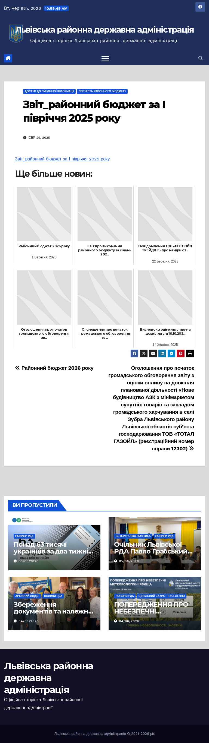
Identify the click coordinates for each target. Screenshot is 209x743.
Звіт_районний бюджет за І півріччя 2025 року (62, 159)
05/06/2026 (29, 561)
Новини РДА (24, 536)
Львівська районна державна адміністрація (104, 30)
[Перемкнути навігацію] (105, 58)
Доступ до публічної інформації (49, 91)
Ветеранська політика (133, 536)
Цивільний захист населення (162, 596)
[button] (200, 58)
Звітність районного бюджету (102, 91)
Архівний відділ (27, 596)
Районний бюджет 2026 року (54, 368)
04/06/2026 (29, 621)
